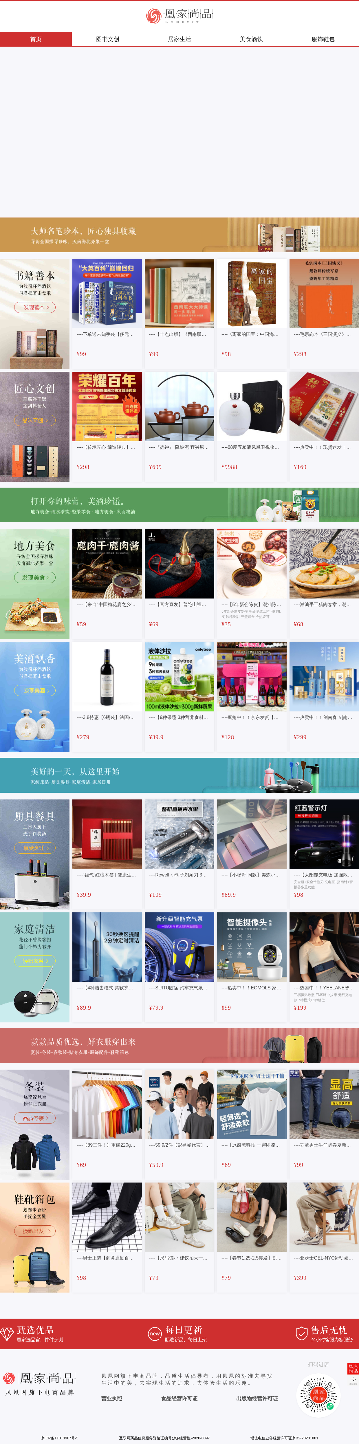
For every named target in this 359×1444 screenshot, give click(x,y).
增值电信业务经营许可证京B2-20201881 (284, 1438)
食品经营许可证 (179, 1398)
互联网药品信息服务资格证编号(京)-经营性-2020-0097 (164, 1438)
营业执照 (111, 1398)
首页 (36, 39)
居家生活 (179, 39)
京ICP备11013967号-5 (59, 1438)
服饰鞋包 (323, 39)
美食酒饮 (251, 39)
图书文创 (107, 39)
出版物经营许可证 (257, 1398)
